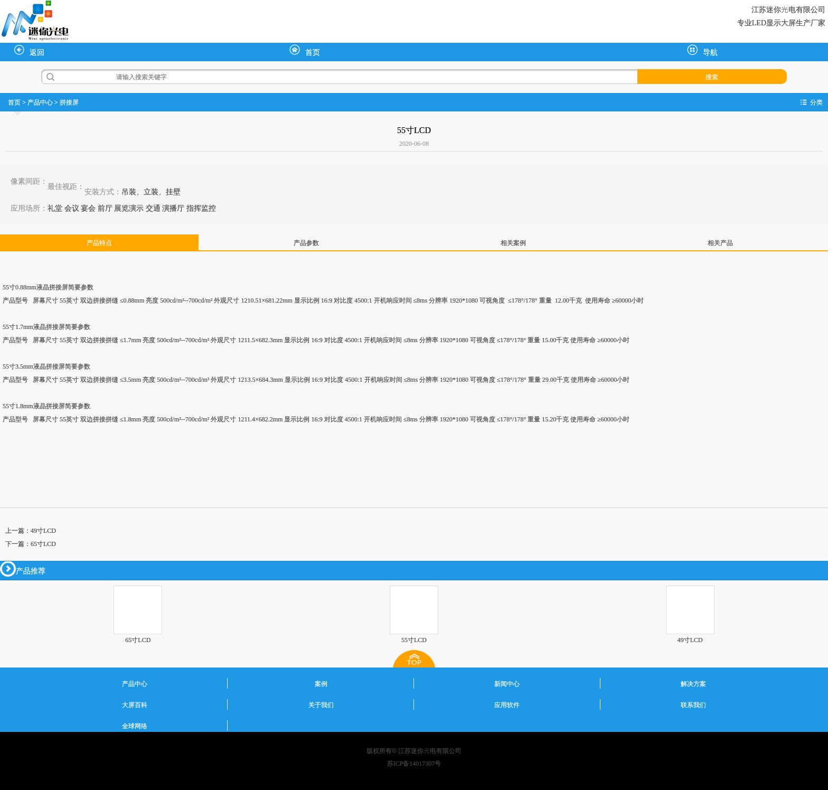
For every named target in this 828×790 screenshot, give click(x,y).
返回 (29, 50)
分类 (816, 102)
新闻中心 (507, 683)
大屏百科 (134, 704)
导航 (702, 50)
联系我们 (693, 704)
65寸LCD (43, 543)
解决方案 (693, 683)
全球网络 (134, 725)
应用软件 (507, 704)
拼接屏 (69, 102)
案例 (321, 683)
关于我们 (321, 704)
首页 (304, 50)
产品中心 (40, 102)
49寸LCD (43, 530)
